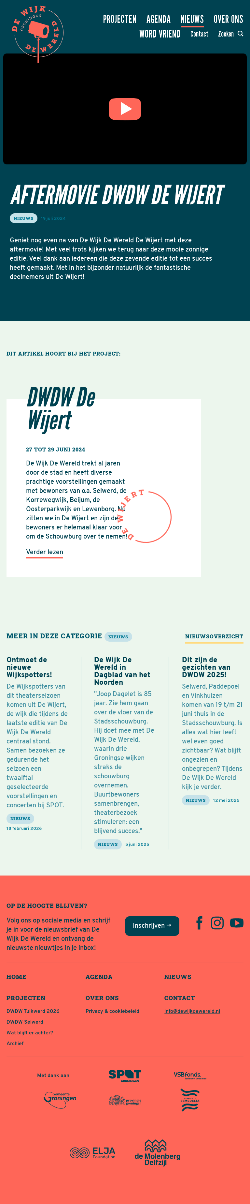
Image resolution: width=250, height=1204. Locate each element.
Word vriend (160, 34)
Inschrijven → (152, 926)
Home (17, 977)
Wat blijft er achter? (30, 1033)
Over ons (228, 19)
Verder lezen (44, 552)
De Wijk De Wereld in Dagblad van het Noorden (122, 672)
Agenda (158, 19)
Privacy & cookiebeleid (112, 1011)
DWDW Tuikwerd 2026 (33, 1011)
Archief (15, 1043)
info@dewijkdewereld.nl (192, 1011)
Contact (199, 33)
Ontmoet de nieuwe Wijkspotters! (29, 668)
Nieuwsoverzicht (214, 636)
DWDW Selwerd (25, 1022)
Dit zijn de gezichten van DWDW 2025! (206, 668)
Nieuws (192, 19)
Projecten (120, 19)
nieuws (24, 218)
